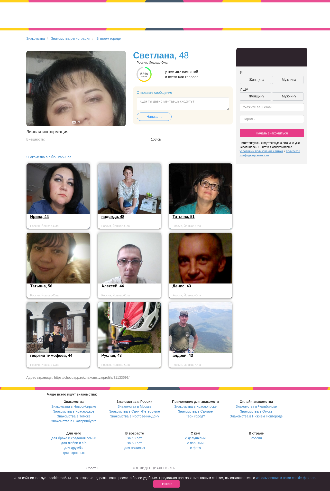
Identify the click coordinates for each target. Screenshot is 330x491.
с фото (195, 448)
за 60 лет (134, 443)
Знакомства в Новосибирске (73, 406)
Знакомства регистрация (70, 38)
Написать (154, 117)
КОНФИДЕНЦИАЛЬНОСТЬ (153, 468)
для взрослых (73, 453)
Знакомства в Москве (134, 406)
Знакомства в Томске (73, 416)
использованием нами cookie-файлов (285, 478)
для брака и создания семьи (73, 438)
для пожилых (134, 448)
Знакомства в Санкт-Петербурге (134, 411)
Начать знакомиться (272, 133)
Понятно (166, 484)
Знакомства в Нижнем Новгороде (256, 416)
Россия (256, 438)
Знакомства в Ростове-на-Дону (134, 416)
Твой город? (195, 416)
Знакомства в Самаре (195, 411)
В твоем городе (108, 38)
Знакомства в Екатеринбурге (74, 421)
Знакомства (35, 38)
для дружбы (73, 448)
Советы (92, 468)
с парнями (195, 443)
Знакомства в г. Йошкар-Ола (48, 157)
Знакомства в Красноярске (195, 406)
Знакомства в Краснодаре (73, 411)
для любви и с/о (73, 443)
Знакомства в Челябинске (256, 406)
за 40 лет (134, 438)
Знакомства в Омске (256, 411)
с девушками (195, 438)
